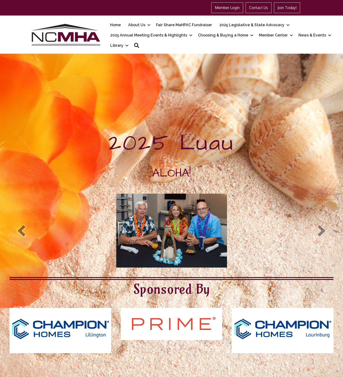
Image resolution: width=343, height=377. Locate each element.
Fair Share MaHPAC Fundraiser (184, 25)
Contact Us (258, 7)
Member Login (227, 7)
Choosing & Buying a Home (223, 35)
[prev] (21, 230)
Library (116, 45)
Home (115, 25)
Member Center (273, 35)
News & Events (312, 35)
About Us (136, 25)
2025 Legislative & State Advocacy (251, 25)
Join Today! (287, 7)
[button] (137, 45)
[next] (321, 230)
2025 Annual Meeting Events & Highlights (148, 35)
